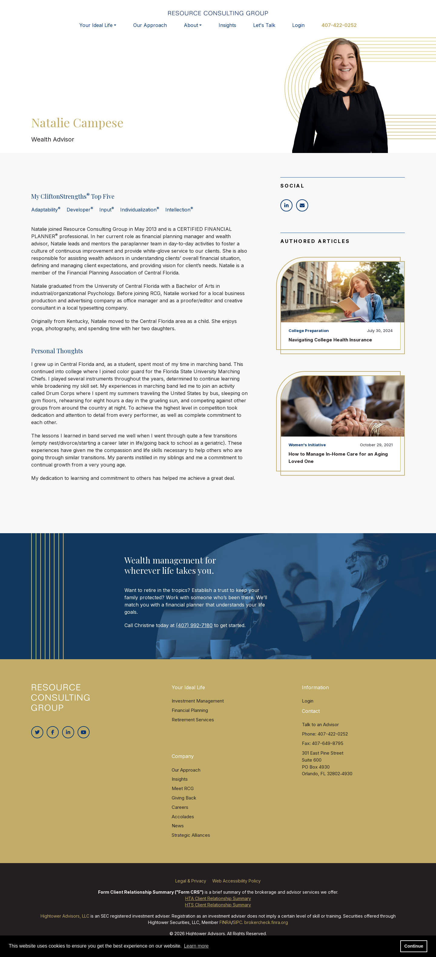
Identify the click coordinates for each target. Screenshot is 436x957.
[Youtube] (84, 739)
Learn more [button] (196, 946)
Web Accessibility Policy (236, 887)
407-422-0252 (339, 30)
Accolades (183, 823)
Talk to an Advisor (320, 731)
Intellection (179, 216)
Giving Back (184, 804)
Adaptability (46, 216)
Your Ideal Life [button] (96, 30)
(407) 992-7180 (194, 631)
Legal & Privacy (190, 887)
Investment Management (198, 707)
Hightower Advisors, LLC (65, 922)
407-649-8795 (327, 749)
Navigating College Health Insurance (330, 346)
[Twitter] (37, 739)
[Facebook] (53, 739)
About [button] (191, 30)
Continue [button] (413, 946)
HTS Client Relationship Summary (218, 911)
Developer (80, 216)
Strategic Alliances (191, 841)
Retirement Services (193, 726)
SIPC (237, 928)
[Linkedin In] (68, 739)
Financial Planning (190, 716)
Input (106, 216)
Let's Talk (264, 30)
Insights (227, 30)
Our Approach (150, 30)
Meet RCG (183, 795)
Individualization (139, 216)
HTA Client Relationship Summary (218, 904)
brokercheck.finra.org (266, 928)
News (178, 832)
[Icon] (286, 212)
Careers (180, 813)
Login (298, 30)
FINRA (225, 928)
